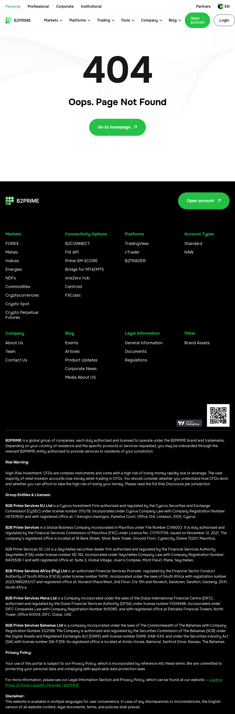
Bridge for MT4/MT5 (84, 272)
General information (144, 345)
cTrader (132, 254)
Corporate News (81, 371)
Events (71, 345)
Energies (13, 272)
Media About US (80, 379)
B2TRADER (135, 263)
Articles (72, 353)
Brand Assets (197, 345)
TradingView (137, 246)
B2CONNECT (77, 246)
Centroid (73, 289)
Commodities (17, 289)
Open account (197, 20)
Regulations (136, 362)
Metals (11, 254)
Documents (136, 353)
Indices (12, 263)
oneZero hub (77, 280)
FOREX (12, 246)
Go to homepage (117, 127)
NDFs (10, 280)
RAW (189, 254)
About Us (14, 345)
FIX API (72, 254)
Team (10, 353)
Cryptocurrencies (22, 297)
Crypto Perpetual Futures (21, 317)
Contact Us (16, 362)
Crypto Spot (17, 306)
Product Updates (81, 362)
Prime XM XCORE (81, 263)
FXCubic (73, 297)
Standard (193, 246)
